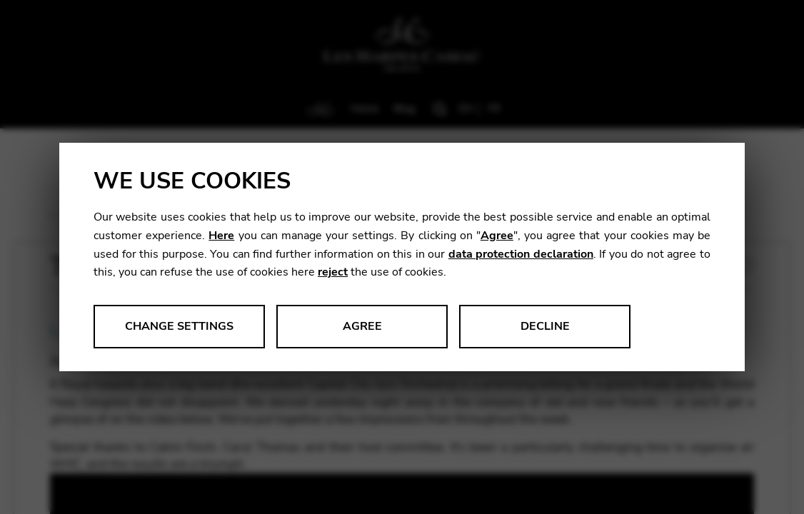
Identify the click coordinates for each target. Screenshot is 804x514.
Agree (497, 235)
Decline (545, 326)
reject (333, 272)
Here (221, 235)
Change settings (179, 326)
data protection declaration (520, 254)
